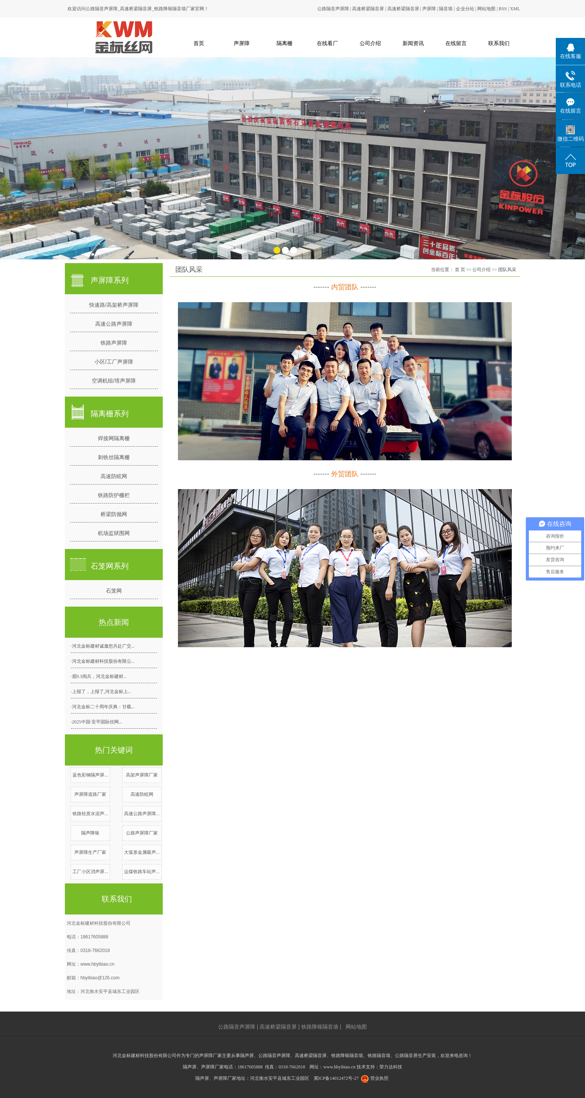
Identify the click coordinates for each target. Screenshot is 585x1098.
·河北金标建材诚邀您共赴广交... (103, 646)
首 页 (460, 269)
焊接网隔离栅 (114, 438)
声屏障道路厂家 (90, 794)
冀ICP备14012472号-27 (336, 1078)
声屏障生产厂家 (90, 852)
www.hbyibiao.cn (97, 964)
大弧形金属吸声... (142, 852)
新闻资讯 (413, 43)
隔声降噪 (90, 833)
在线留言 (456, 43)
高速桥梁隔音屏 (368, 8)
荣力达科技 (390, 1067)
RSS (503, 8)
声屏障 (429, 8)
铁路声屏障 (114, 343)
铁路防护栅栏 (114, 495)
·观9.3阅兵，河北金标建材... (99, 676)
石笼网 (114, 591)
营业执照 (379, 1078)
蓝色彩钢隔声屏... (90, 775)
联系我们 (499, 43)
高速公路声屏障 (113, 324)
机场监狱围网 (114, 533)
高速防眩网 (114, 476)
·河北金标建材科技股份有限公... (103, 661)
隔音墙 (446, 8)
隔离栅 (284, 43)
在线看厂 (327, 43)
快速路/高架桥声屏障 (113, 305)
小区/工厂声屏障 (113, 362)
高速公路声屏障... (142, 813)
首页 (198, 43)
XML (515, 8)
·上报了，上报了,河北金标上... (101, 691)
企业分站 (465, 8)
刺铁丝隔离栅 (114, 457)
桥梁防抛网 (114, 514)
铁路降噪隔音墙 (319, 1027)
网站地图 (486, 8)
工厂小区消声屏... (90, 871)
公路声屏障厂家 (142, 833)
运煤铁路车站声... (142, 871)
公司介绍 (370, 43)
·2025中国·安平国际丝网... (96, 722)
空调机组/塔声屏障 (114, 381)
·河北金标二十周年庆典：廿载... (103, 706)
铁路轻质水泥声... (90, 813)
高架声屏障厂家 (142, 775)
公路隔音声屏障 (333, 8)
